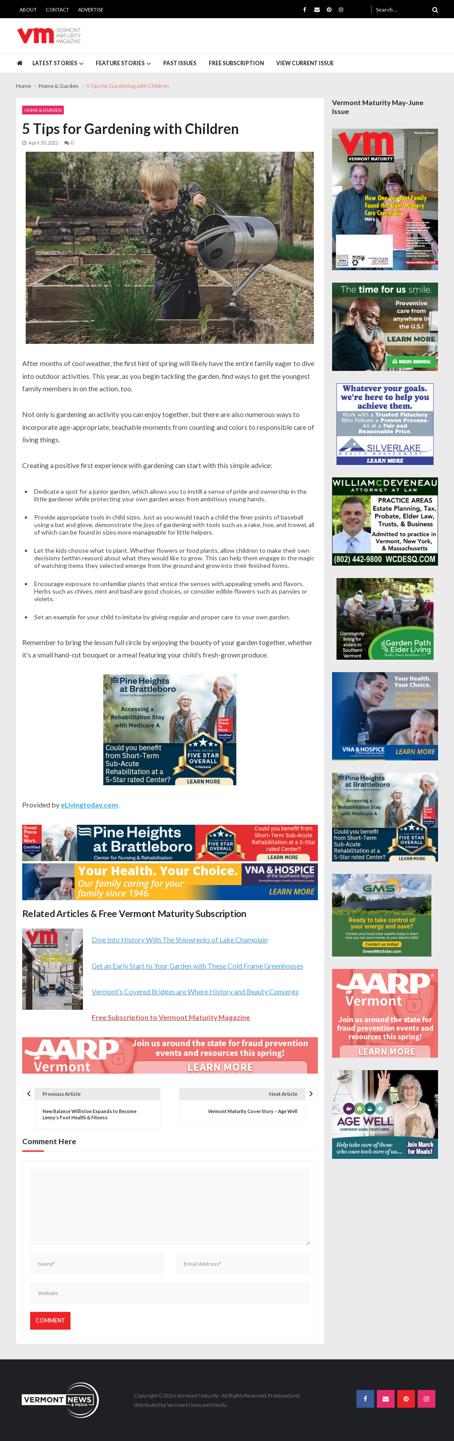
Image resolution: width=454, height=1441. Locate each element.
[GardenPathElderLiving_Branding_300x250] (385, 618)
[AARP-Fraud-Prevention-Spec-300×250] (385, 1013)
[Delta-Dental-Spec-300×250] (385, 327)
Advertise (90, 9)
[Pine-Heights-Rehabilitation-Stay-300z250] (169, 729)
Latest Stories (54, 63)
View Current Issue (305, 63)
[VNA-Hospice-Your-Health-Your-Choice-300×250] (385, 716)
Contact (57, 9)
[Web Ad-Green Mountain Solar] (381, 915)
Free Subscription (236, 63)
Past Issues (179, 63)
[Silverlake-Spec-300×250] (385, 424)
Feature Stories (120, 63)
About (28, 9)
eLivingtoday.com (89, 804)
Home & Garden (43, 110)
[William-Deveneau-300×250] (385, 521)
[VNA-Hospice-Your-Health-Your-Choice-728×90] (170, 881)
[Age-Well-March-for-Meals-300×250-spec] (385, 1114)
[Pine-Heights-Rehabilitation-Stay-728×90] (170, 843)
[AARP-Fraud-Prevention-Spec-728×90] (170, 1055)
